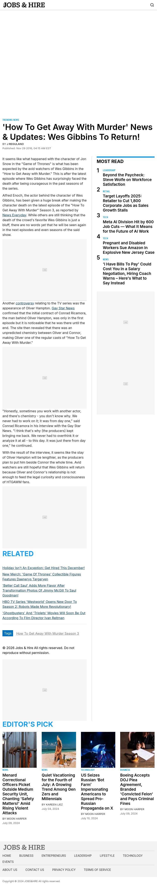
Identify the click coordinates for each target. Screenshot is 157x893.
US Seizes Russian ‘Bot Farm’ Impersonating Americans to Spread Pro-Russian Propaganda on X (97, 792)
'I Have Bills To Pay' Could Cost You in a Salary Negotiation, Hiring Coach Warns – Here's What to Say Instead (127, 273)
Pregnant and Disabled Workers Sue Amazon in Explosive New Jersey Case (129, 248)
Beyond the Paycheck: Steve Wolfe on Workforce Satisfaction (127, 180)
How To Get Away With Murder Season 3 (47, 633)
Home (6, 855)
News (106, 259)
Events (8, 861)
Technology (88, 769)
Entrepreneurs (53, 855)
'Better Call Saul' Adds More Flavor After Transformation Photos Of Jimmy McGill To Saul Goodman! (39, 590)
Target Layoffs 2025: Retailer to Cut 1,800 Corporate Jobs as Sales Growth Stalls (125, 203)
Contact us (34, 869)
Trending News (10, 119)
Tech (105, 217)
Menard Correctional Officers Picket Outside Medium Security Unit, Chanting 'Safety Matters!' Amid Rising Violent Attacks (18, 794)
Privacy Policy (63, 869)
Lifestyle (107, 855)
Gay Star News (63, 308)
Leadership (109, 170)
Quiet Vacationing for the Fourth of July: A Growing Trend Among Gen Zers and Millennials (59, 787)
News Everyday (14, 215)
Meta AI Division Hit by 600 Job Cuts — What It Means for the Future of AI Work (128, 227)
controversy (25, 303)
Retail (106, 191)
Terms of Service (97, 869)
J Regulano (15, 144)
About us (9, 869)
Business (125, 769)
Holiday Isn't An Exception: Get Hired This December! (43, 568)
